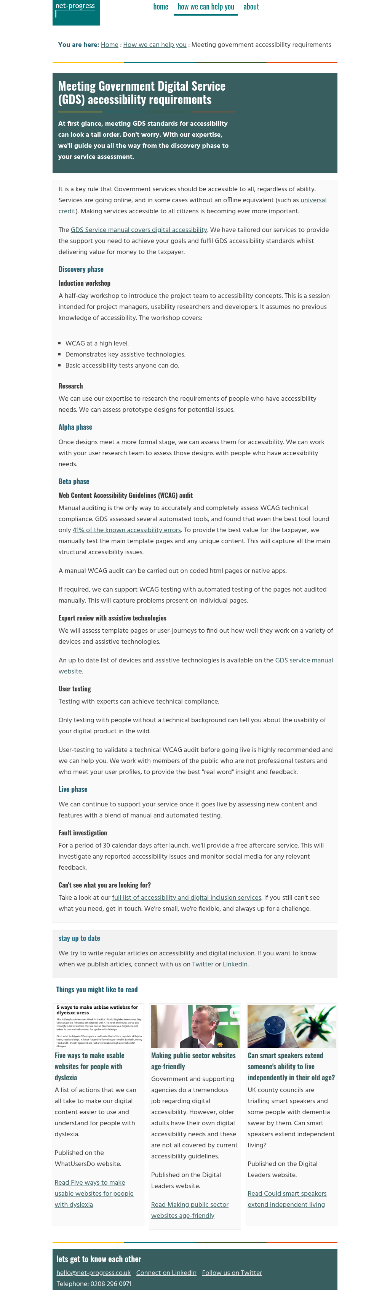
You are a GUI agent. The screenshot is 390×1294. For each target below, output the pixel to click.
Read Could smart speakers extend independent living (287, 1199)
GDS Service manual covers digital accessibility (139, 230)
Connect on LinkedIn (166, 1273)
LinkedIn (235, 964)
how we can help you (205, 6)
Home (109, 45)
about (251, 6)
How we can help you (154, 45)
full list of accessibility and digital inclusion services (186, 898)
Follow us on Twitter (232, 1273)
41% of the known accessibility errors (127, 530)
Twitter (203, 964)
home (160, 6)
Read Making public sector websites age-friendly (190, 1211)
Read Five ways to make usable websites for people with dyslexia (94, 1194)
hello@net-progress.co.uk (93, 1273)
